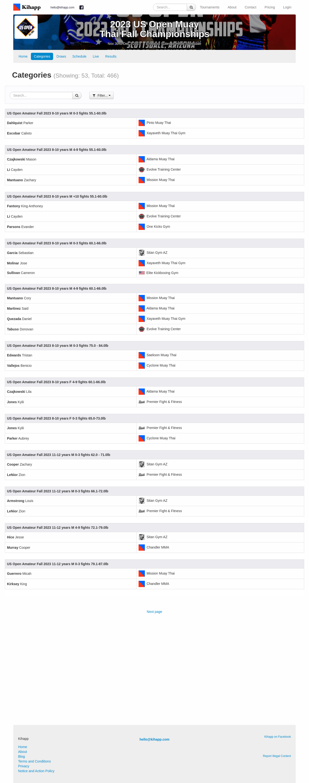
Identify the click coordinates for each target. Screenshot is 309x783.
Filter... (101, 95)
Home (23, 56)
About (232, 7)
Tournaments (209, 7)
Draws (61, 56)
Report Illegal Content (277, 756)
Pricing (270, 7)
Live (96, 56)
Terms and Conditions (34, 761)
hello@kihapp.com (62, 7)
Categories (42, 56)
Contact (250, 7)
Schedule (79, 56)
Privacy (23, 766)
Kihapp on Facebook (277, 736)
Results (111, 56)
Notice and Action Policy (36, 771)
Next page (154, 612)
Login (287, 7)
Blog (21, 756)
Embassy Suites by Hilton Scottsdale (173, 44)
